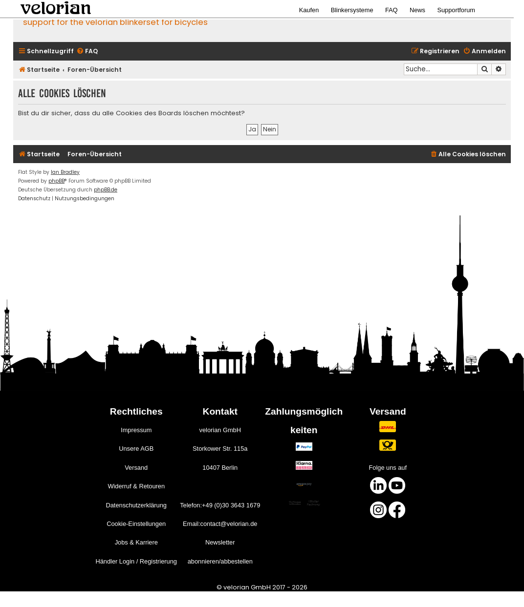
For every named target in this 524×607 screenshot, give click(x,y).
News (417, 10)
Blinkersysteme (352, 10)
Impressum (136, 430)
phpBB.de (105, 189)
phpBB (56, 181)
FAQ (391, 10)
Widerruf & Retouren (136, 486)
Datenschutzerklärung (136, 505)
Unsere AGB (136, 448)
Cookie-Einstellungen (136, 523)
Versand (136, 467)
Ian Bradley (65, 172)
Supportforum (456, 10)
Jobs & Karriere (136, 542)
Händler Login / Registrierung (135, 561)
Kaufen (309, 10)
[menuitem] (87, 51)
